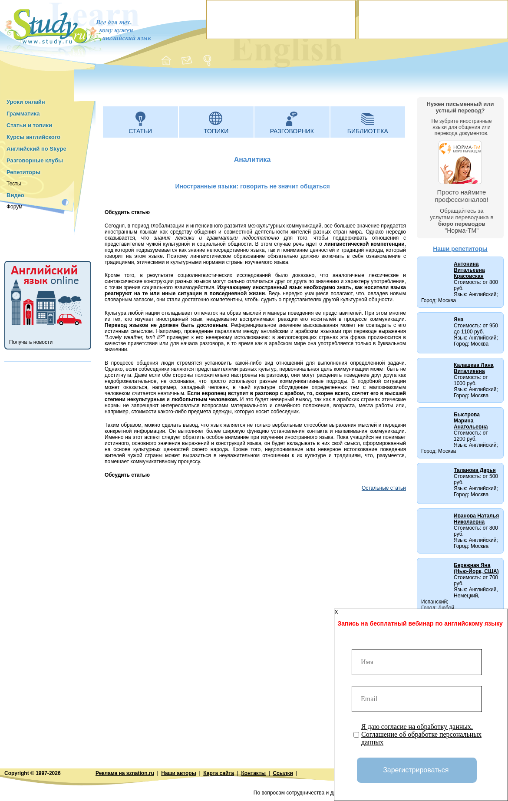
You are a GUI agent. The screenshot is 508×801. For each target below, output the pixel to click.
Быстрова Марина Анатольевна (471, 421)
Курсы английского (33, 137)
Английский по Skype (36, 148)
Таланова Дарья (475, 470)
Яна (459, 319)
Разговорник (292, 131)
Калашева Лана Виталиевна (474, 368)
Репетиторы (23, 172)
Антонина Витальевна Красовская (469, 270)
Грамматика (23, 113)
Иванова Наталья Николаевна (476, 519)
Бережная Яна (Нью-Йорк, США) (476, 568)
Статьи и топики (29, 125)
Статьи (140, 131)
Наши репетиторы (460, 248)
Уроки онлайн (26, 102)
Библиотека (367, 131)
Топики (216, 131)
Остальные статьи (384, 488)
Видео (15, 195)
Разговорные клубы (35, 160)
